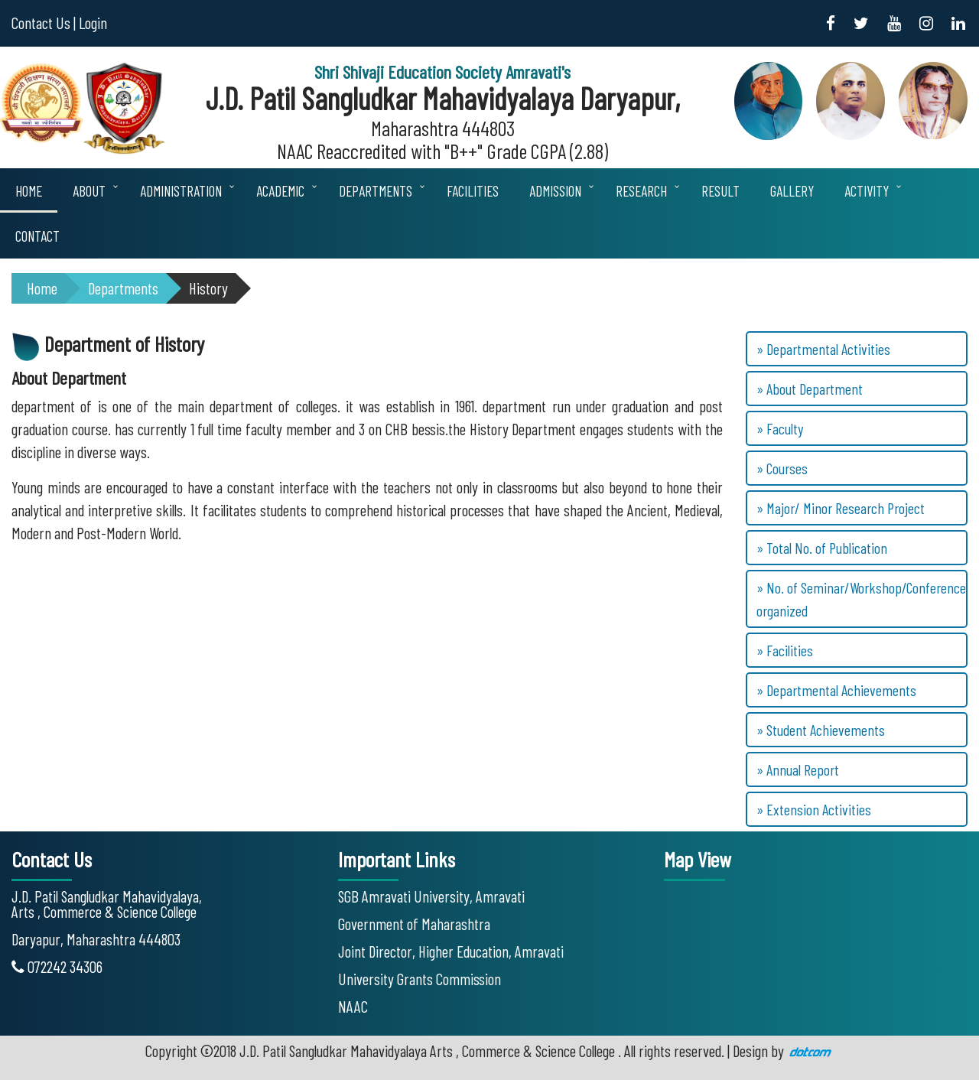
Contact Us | (43, 22)
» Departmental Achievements (836, 690)
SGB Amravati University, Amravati (431, 896)
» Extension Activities (813, 809)
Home (28, 191)
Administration (181, 191)
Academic (280, 191)
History (208, 288)
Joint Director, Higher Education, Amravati (451, 951)
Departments (375, 191)
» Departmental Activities (823, 349)
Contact (37, 236)
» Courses (782, 468)
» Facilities (784, 650)
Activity (866, 191)
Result (720, 191)
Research (641, 191)
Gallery (792, 191)
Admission (555, 191)
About (89, 191)
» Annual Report (797, 769)
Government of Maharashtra (414, 923)
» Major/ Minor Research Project (840, 508)
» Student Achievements (820, 730)
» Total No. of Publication (821, 547)
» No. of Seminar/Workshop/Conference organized (861, 599)
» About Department (809, 388)
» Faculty (779, 428)
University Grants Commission (419, 978)
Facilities (473, 191)
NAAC (353, 1006)
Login (93, 22)
